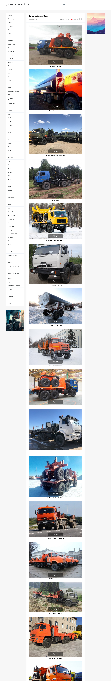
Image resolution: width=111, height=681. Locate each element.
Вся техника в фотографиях (18, 4)
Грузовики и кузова (33, 19)
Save (57, 62)
